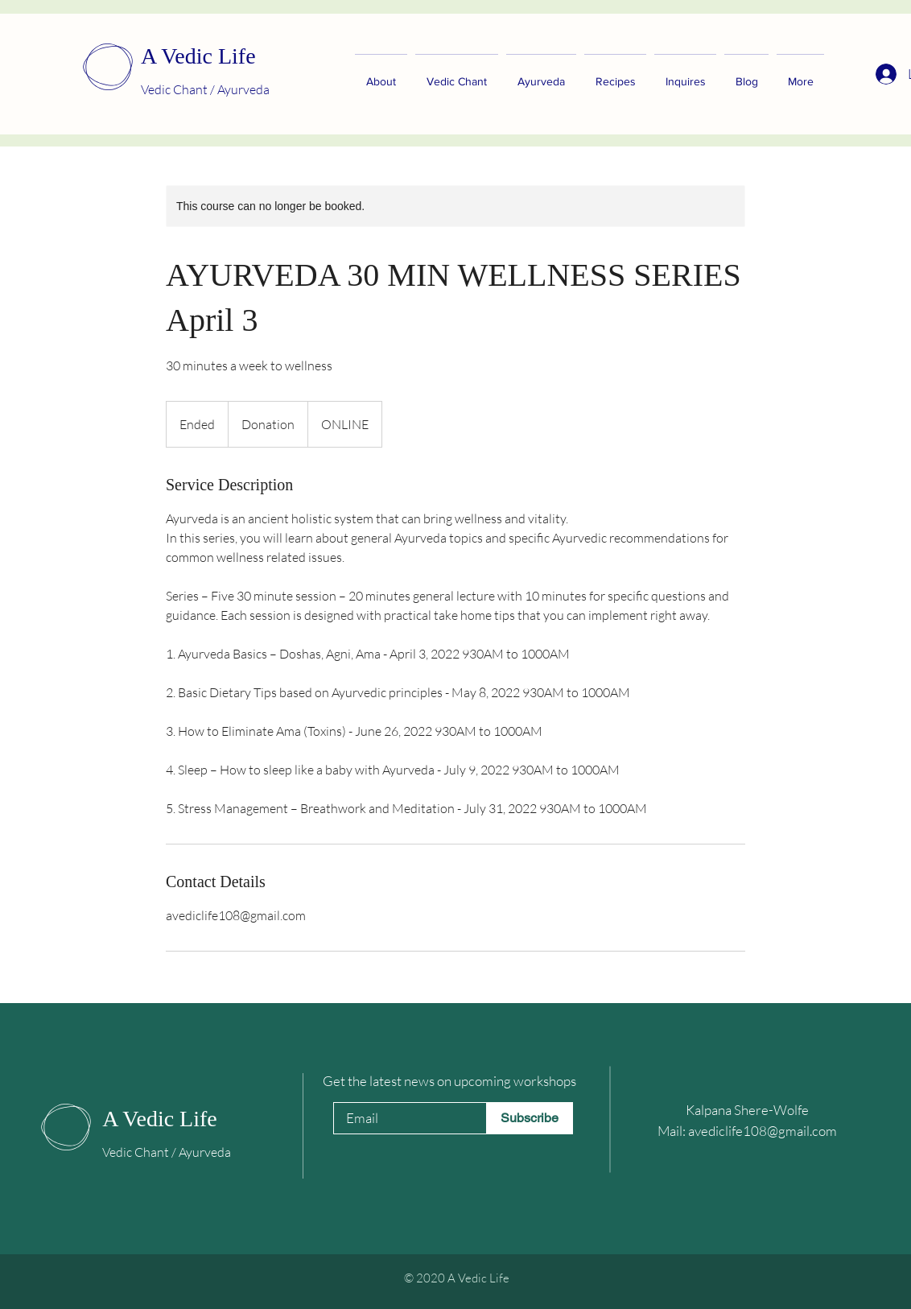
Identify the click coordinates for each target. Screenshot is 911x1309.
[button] (685, 74)
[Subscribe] (529, 1118)
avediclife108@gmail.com (762, 1130)
